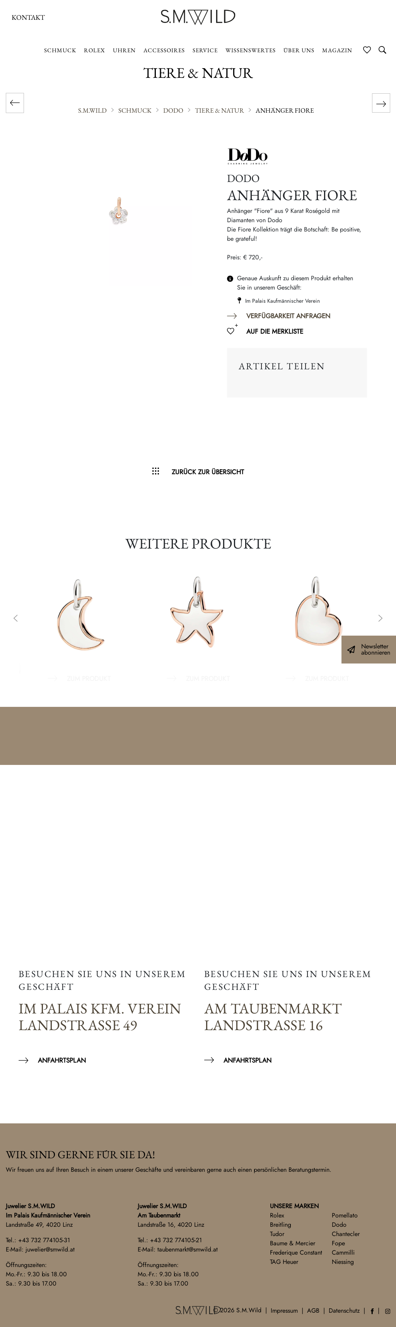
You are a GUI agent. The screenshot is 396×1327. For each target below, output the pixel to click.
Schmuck (60, 50)
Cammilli (343, 1252)
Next (380, 619)
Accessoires (164, 50)
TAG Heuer (284, 1261)
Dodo (339, 1224)
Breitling (280, 1224)
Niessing (343, 1261)
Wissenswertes (250, 50)
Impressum (284, 1310)
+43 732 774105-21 (176, 1240)
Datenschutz (344, 1310)
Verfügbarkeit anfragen (288, 316)
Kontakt (28, 17)
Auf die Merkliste (274, 331)
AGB (313, 1310)
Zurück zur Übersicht (208, 472)
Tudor (277, 1233)
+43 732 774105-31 (44, 1240)
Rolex (277, 1215)
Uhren (124, 50)
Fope (338, 1243)
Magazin (337, 50)
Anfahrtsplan (62, 1060)
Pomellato (345, 1215)
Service (205, 50)
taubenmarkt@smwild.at (187, 1249)
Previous (15, 619)
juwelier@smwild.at (50, 1249)
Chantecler (346, 1233)
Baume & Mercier (292, 1243)
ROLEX (94, 50)
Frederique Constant (296, 1252)
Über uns (298, 50)
